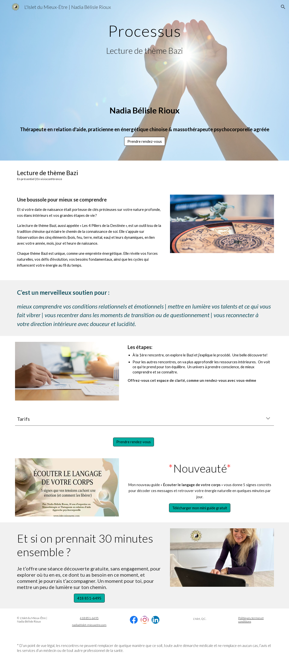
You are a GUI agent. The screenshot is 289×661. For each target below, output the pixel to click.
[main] (144, 29)
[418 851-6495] (89, 598)
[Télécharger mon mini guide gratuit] (199, 508)
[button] (283, 7)
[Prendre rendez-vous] (133, 441)
